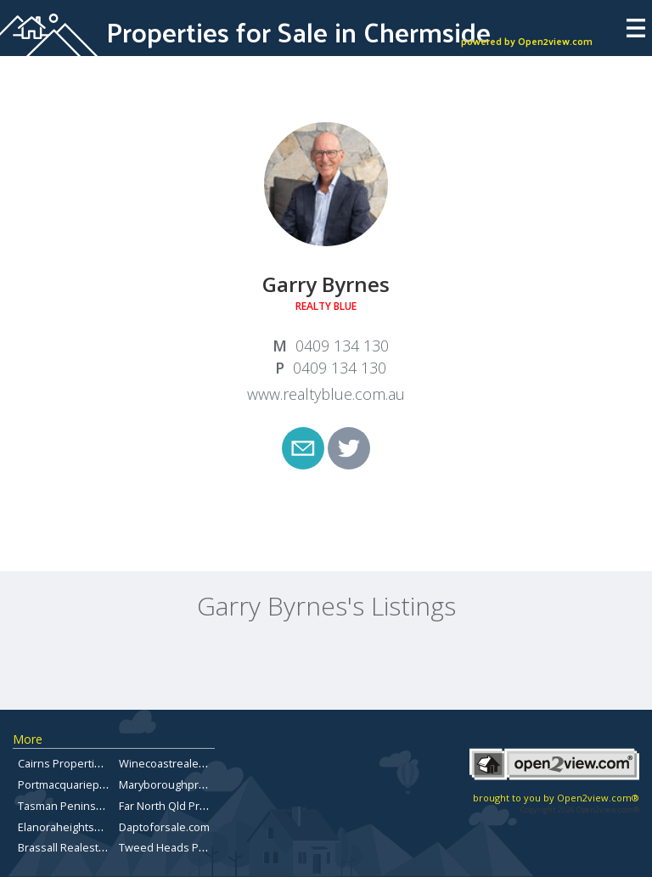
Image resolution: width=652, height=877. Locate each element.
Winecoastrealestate (171, 763)
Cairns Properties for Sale (83, 763)
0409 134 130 (342, 345)
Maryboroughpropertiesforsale (198, 784)
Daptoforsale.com (164, 827)
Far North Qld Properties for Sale (202, 805)
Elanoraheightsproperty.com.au (97, 827)
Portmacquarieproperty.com (89, 784)
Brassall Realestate (66, 847)
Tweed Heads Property (177, 847)
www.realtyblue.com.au (326, 394)
